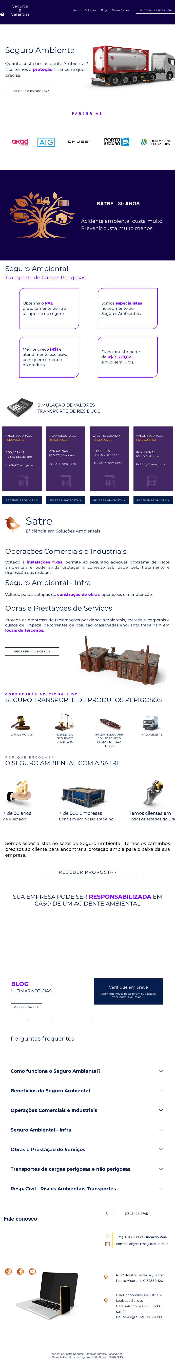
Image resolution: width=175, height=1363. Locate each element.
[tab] (30, 1052)
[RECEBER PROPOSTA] (32, 91)
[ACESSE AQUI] (26, 1006)
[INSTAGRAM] (8, 1271)
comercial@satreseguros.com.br (142, 1244)
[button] (91, 10)
